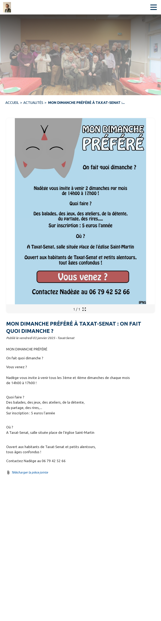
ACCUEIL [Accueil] (12, 102)
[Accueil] (8, 7)
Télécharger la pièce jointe (29, 472)
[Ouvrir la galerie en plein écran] (84, 309)
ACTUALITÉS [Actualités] (33, 102)
